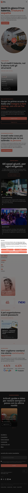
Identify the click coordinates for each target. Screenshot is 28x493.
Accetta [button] (20, 249)
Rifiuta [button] (7, 249)
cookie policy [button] (3, 245)
